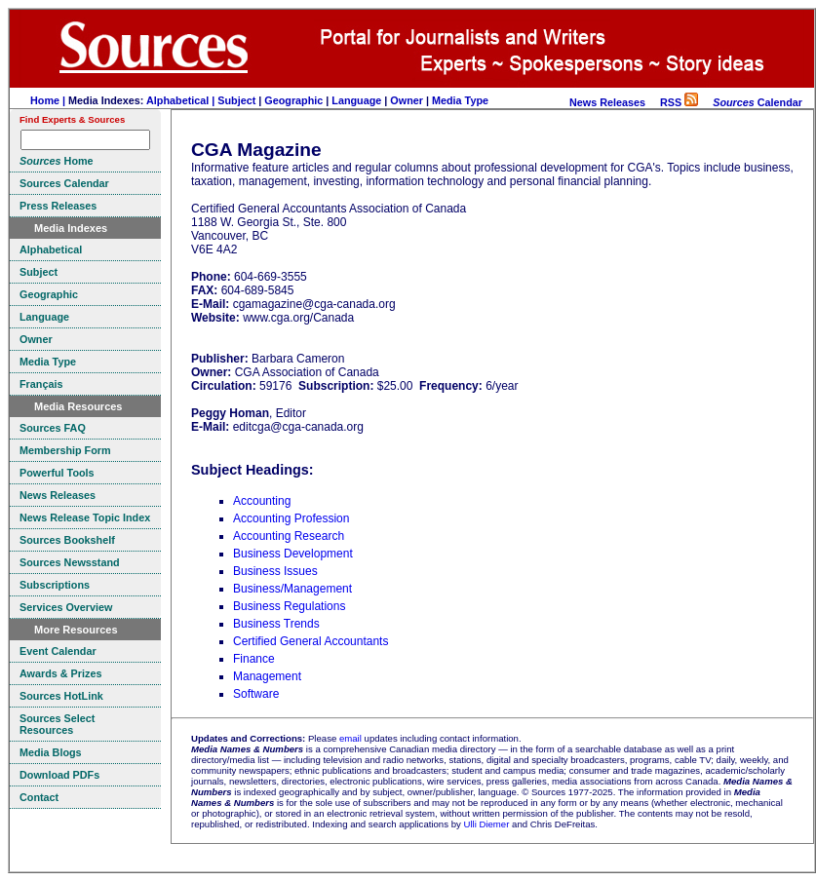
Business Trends (276, 624)
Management (267, 676)
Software (256, 694)
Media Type (460, 100)
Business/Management (292, 588)
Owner (406, 100)
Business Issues (275, 571)
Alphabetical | (181, 100)
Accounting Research (288, 536)
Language (356, 100)
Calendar (757, 102)
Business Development (293, 553)
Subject (236, 100)
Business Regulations (289, 606)
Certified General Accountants (310, 641)
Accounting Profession (291, 518)
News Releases (607, 102)
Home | (49, 100)
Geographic (293, 100)
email (350, 738)
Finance (254, 659)
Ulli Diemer (486, 824)
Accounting (262, 501)
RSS (679, 102)
